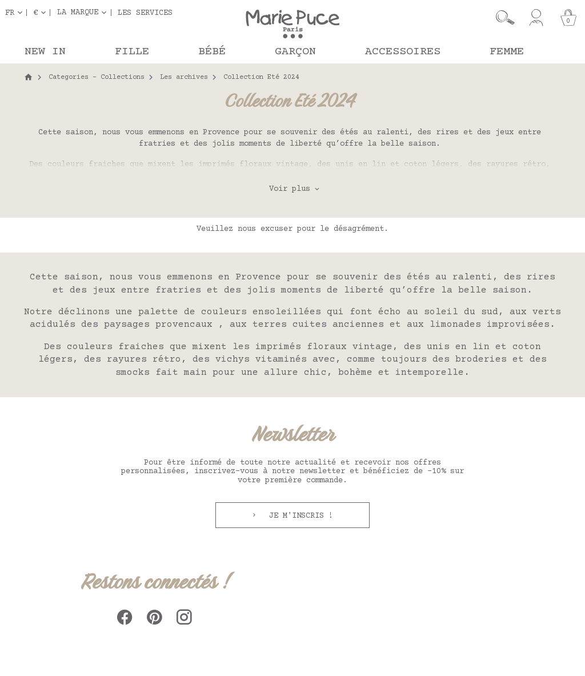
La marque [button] (77, 12)
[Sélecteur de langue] (16, 12)
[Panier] (568, 17)
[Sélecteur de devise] (41, 12)
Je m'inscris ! (299, 516)
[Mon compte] (536, 17)
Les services (145, 12)
